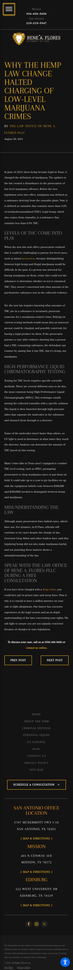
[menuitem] (36, 714)
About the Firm (36, 721)
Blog (37, 749)
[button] (65, 962)
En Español (36, 742)
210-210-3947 (36, 23)
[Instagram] (36, 924)
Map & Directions (36, 838)
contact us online (36, 648)
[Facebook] (28, 924)
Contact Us (36, 756)
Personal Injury (36, 735)
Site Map (37, 769)
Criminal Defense (36, 728)
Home (36, 714)
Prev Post (18, 660)
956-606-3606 (36, 13)
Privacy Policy (36, 763)
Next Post (55, 660)
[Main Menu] (9, 9)
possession (28, 258)
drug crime (49, 589)
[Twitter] (44, 924)
